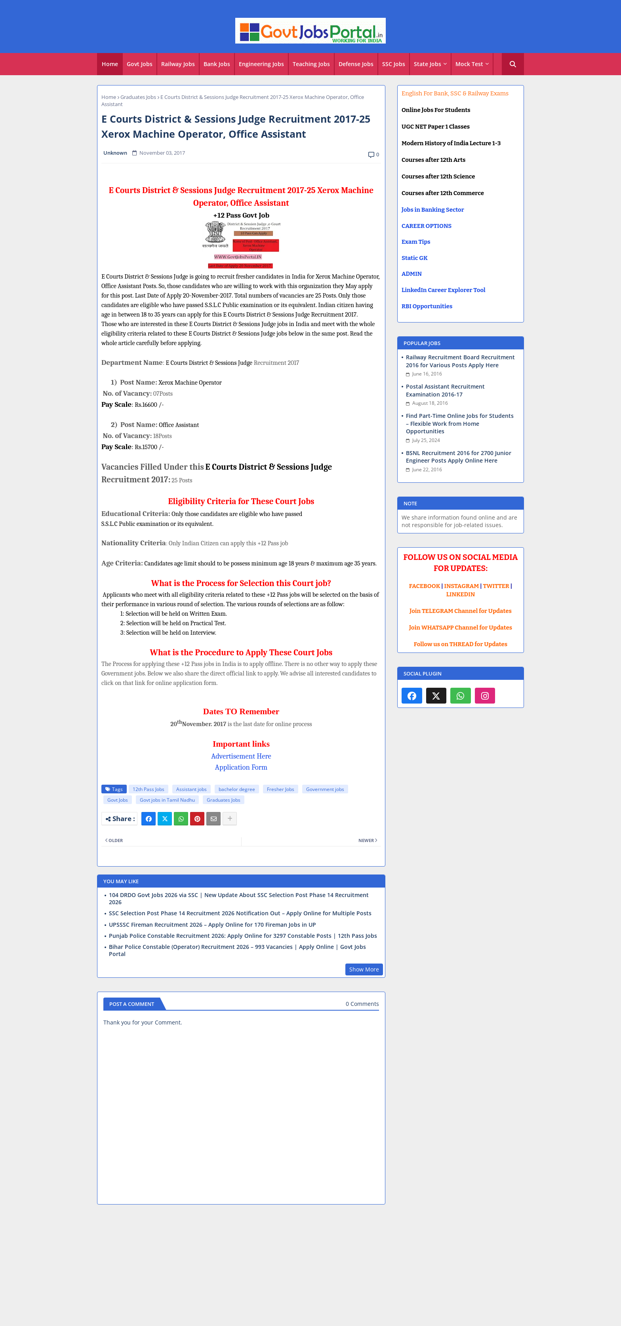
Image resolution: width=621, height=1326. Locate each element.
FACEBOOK (424, 586)
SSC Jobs (393, 64)
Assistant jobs (191, 789)
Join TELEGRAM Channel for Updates (461, 611)
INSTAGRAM (461, 586)
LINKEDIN (460, 594)
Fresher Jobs (280, 789)
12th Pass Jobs (148, 789)
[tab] (110, 64)
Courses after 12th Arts (433, 159)
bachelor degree (237, 789)
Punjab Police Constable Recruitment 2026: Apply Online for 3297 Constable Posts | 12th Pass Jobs (243, 935)
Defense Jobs (356, 64)
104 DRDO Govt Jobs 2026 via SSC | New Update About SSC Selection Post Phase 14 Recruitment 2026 (239, 899)
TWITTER (496, 586)
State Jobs (427, 64)
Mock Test (469, 64)
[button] (513, 64)
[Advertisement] (310, 1268)
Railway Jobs (178, 64)
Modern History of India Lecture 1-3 (451, 143)
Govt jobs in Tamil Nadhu (167, 800)
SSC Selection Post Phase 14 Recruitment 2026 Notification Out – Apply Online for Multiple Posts (240, 913)
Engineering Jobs (261, 64)
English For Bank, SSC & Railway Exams (455, 93)
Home (110, 64)
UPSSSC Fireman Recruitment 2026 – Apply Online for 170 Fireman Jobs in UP (212, 924)
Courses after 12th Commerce (443, 193)
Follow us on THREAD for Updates (460, 644)
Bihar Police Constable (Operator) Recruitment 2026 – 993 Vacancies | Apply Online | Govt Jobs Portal (237, 950)
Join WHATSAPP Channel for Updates (460, 627)
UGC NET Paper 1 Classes (436, 126)
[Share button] (230, 818)
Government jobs (325, 789)
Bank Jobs (217, 64)
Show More (364, 969)
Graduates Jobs (138, 97)
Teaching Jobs (311, 64)
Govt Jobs (139, 64)
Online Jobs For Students (436, 110)
